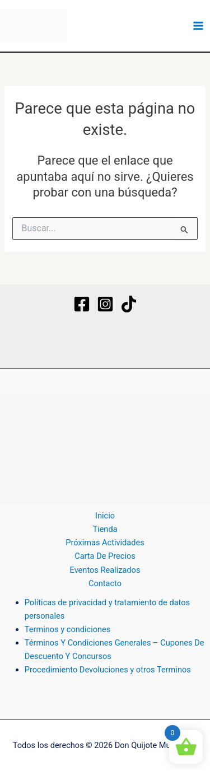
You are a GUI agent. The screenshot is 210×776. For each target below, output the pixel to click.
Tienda (104, 529)
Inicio (105, 516)
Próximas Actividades (105, 542)
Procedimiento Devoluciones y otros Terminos (108, 670)
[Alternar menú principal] (198, 26)
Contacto (105, 583)
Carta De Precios (105, 556)
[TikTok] (128, 304)
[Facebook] (81, 304)
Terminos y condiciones (68, 629)
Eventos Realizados (105, 570)
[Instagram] (105, 304)
